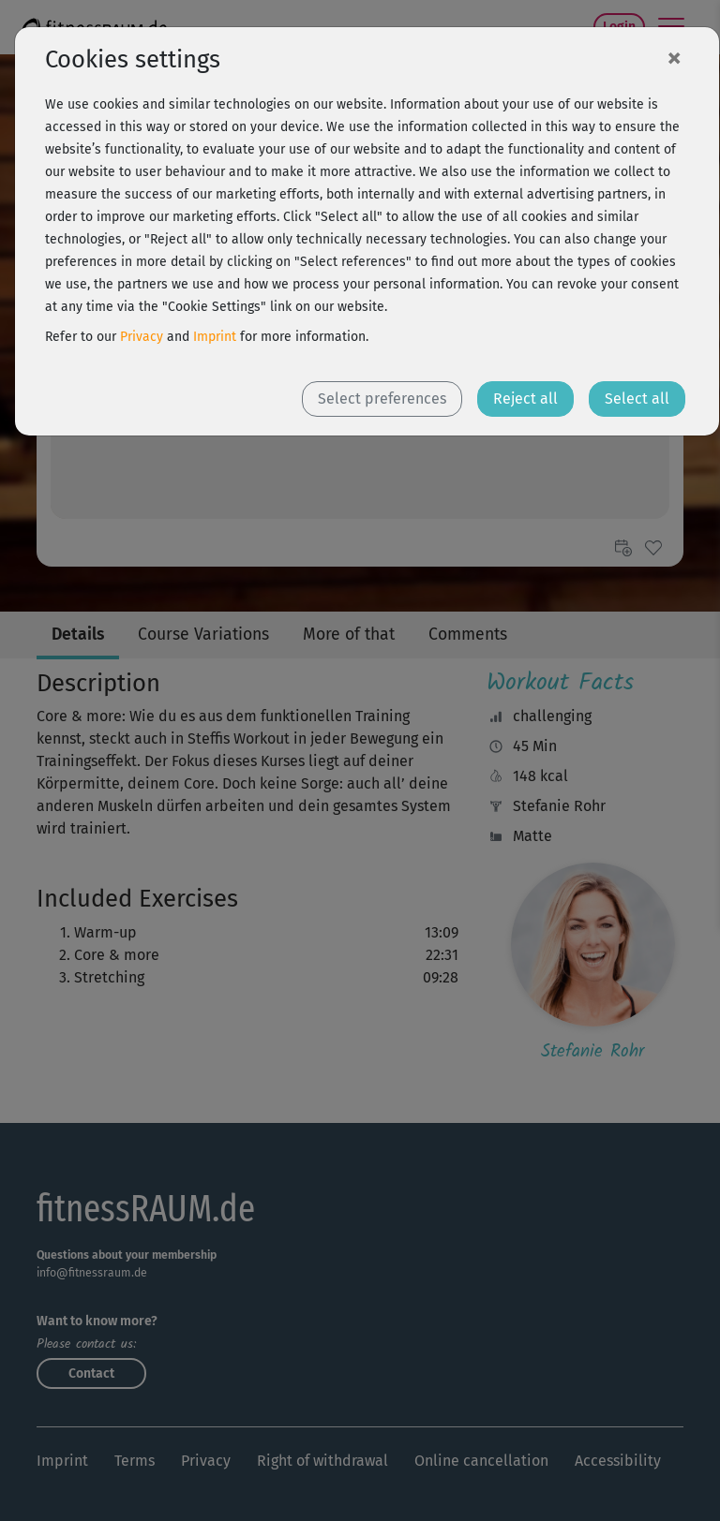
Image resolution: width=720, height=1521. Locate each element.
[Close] (674, 57)
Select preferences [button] (382, 398)
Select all (637, 398)
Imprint (214, 337)
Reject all (525, 398)
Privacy (141, 337)
